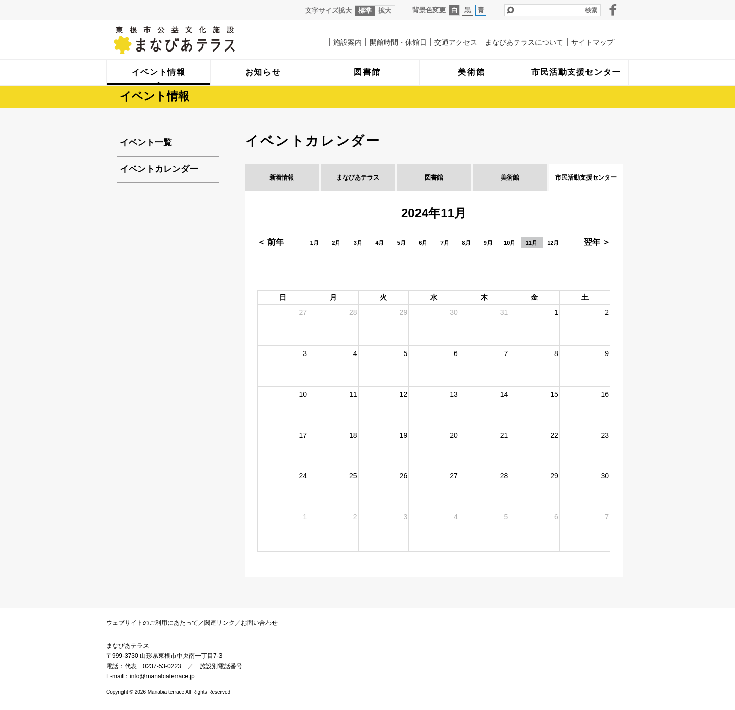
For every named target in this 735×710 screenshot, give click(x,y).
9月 (488, 243)
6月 (423, 243)
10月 (510, 243)
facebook (613, 9)
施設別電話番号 (221, 666)
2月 (336, 243)
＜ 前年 (270, 242)
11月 (531, 243)
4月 (379, 243)
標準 (365, 10)
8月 (466, 243)
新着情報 (282, 177)
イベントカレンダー (159, 169)
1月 (314, 243)
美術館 (510, 177)
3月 (358, 243)
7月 (444, 243)
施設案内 (347, 42)
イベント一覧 (146, 142)
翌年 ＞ (597, 242)
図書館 (434, 177)
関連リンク (219, 622)
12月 (553, 243)
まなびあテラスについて (524, 42)
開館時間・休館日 (398, 42)
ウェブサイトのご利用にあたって (152, 622)
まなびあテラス (195, 39)
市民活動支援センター (586, 177)
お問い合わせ (259, 622)
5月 (401, 243)
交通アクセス (455, 42)
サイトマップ (592, 42)
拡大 (384, 10)
